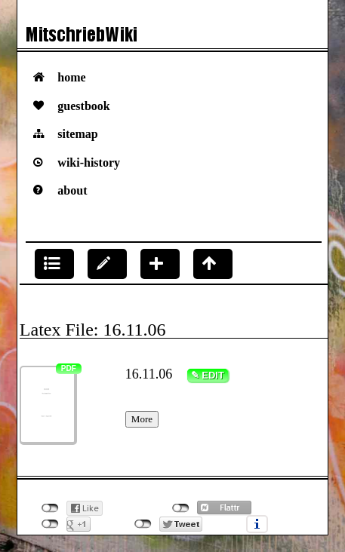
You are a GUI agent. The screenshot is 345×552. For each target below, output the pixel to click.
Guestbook (83, 106)
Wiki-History (88, 162)
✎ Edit (207, 375)
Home (71, 77)
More (141, 419)
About (72, 190)
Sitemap (77, 133)
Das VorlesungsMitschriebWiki (172, 38)
